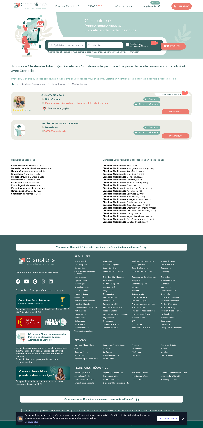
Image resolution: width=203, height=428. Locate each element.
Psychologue (79, 318)
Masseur (135, 291)
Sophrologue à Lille (82, 376)
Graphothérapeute (139, 284)
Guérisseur (165, 284)
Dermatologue (80, 277)
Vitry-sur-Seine (125, 182)
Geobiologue (79, 284)
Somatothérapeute (111, 324)
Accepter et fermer (168, 418)
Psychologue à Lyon (168, 380)
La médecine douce (122, 6)
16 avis (28, 110)
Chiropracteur (80, 268)
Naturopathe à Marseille (171, 376)
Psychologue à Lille (110, 376)
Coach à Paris (137, 380)
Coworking (165, 271)
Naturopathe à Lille (111, 380)
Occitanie (136, 355)
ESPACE (95, 6)
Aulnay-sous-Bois (127, 199)
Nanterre (122, 180)
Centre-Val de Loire (168, 345)
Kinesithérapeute (81, 291)
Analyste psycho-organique (143, 261)
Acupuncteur (108, 261)
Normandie (79, 355)
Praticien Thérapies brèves (171, 311)
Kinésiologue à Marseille (84, 383)
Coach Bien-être (109, 268)
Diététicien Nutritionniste (33, 84)
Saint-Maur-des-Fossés (129, 211)
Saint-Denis (124, 171)
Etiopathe (136, 280)
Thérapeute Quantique (83, 331)
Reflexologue (79, 321)
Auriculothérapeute (111, 265)
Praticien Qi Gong (168, 308)
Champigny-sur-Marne (129, 208)
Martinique (136, 352)
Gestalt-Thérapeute (111, 284)
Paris (120, 166)
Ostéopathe (79, 297)
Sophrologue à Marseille (113, 373)
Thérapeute (165, 324)
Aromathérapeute (168, 261)
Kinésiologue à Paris (140, 376)
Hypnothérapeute (81, 287)
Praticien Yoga (80, 314)
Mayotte (164, 352)
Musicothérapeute (168, 291)
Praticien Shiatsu (110, 311)
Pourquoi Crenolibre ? (67, 6)
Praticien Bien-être (139, 297)
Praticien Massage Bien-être (143, 304)
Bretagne (136, 345)
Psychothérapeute (168, 318)
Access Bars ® (80, 261)
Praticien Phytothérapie (112, 308)
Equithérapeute (80, 280)
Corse (76, 349)
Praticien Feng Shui (139, 301)
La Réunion (107, 352)
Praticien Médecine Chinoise (85, 308)
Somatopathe (79, 324)
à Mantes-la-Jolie (27, 166)
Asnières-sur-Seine (127, 188)
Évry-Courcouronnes (128, 219)
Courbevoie (124, 202)
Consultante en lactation (142, 271)
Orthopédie (165, 294)
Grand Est (107, 349)
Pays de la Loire (167, 355)
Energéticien (166, 277)
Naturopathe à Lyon (140, 373)
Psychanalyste (166, 314)
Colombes (123, 194)
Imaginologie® (109, 287)
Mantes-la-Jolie (79, 84)
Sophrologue (137, 324)
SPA (133, 321)
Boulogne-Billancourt (128, 168)
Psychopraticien (138, 318)
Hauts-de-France (81, 352)
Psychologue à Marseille (84, 380)
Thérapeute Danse (81, 328)
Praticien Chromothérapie (84, 301)
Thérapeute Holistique (141, 328)
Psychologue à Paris (82, 373)
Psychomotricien (109, 318)
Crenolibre (21, 272)
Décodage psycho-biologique (144, 277)
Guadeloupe (137, 349)
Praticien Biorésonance (170, 297)
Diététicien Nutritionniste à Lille (116, 383)
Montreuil (123, 177)
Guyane (164, 349)
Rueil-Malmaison (126, 205)
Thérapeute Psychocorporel (172, 328)
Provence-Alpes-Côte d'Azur (86, 359)
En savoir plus (31, 422)
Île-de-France (58, 84)
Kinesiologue (166, 287)
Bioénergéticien (138, 265)
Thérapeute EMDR (110, 328)
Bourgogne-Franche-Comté (114, 345)
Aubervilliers (124, 196)
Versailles (122, 191)
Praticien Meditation (169, 304)
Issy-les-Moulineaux (128, 216)
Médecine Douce (81, 294)
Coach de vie (166, 268)
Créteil (121, 185)
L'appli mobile (151, 6)
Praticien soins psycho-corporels (116, 314)
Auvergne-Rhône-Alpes (84, 345)
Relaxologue (108, 321)
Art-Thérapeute (80, 265)
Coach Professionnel (140, 268)
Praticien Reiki (80, 311)
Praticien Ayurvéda (111, 297)
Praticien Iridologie (82, 304)
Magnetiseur (108, 291)
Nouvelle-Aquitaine (111, 355)
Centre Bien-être (167, 265)
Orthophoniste (138, 294)
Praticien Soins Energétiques (143, 311)
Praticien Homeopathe (170, 301)
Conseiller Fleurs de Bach (113, 271)
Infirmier (135, 287)
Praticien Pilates (138, 308)
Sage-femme (166, 321)
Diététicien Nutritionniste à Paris (174, 373)
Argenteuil (123, 174)
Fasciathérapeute (168, 280)
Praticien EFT (108, 301)
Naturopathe (108, 294)
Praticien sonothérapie (141, 314)
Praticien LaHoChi (110, 304)
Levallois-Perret (125, 222)
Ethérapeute (108, 280)
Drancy (122, 213)
